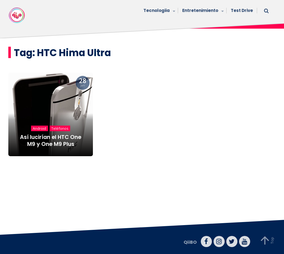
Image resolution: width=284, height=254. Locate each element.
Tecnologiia (158, 11)
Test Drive (242, 10)
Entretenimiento (202, 11)
